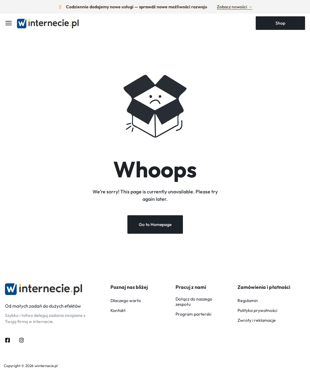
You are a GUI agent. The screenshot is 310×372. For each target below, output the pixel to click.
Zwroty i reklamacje (257, 320)
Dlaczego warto (125, 301)
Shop (280, 23)
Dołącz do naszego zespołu (194, 302)
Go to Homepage (155, 225)
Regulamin (248, 301)
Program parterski (193, 314)
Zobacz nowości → (234, 6)
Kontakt (118, 310)
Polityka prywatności (257, 310)
